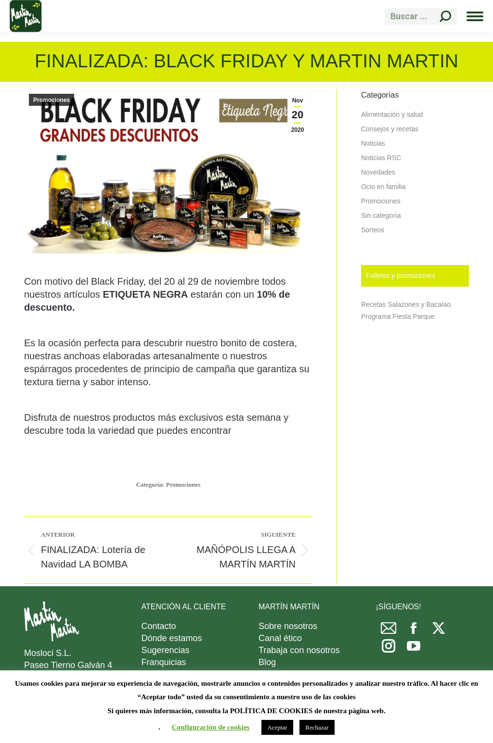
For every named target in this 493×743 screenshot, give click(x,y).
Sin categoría (381, 215)
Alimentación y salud (392, 114)
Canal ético (280, 638)
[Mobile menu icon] (475, 16)
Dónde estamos (172, 638)
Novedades (378, 172)
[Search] (421, 16)
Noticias (373, 143)
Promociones (51, 100)
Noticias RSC (381, 158)
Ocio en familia (383, 186)
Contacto (159, 626)
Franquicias (164, 662)
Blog (267, 662)
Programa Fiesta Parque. (398, 316)
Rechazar (316, 727)
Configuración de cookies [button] (211, 727)
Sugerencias (166, 650)
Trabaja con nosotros (299, 650)
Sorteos (372, 230)
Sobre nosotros (288, 626)
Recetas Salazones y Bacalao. (407, 304)
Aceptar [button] (277, 727)
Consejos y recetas (389, 129)
